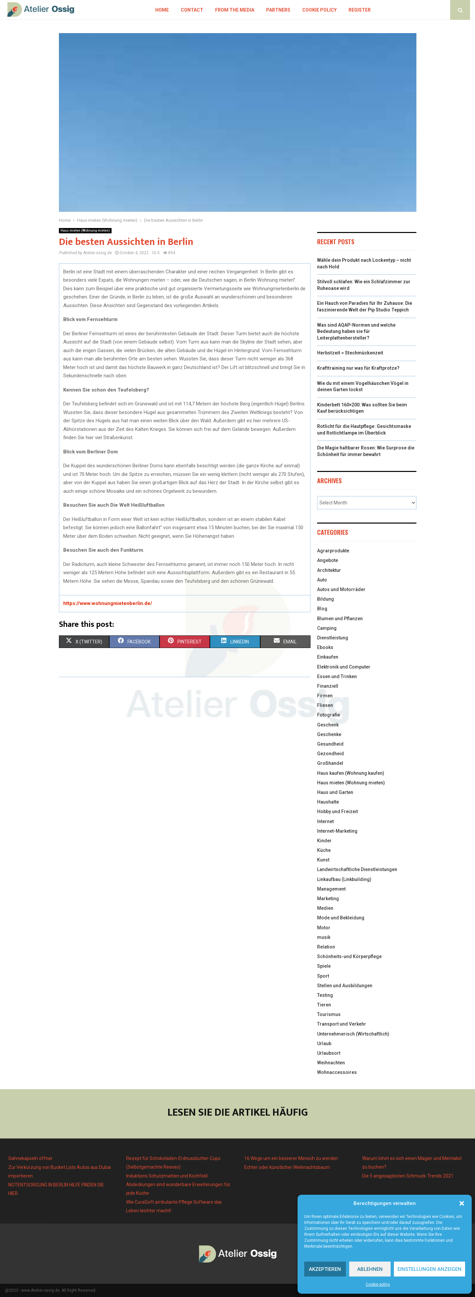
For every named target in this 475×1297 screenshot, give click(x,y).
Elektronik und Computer (343, 667)
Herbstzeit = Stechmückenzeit (350, 352)
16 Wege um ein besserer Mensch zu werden (291, 1158)
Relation (326, 947)
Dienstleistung (332, 637)
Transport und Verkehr (341, 1024)
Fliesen (325, 705)
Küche (324, 850)
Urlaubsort (328, 1053)
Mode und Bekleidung (340, 917)
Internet (325, 821)
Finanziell (327, 686)
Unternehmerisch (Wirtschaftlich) (353, 1034)
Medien (325, 908)
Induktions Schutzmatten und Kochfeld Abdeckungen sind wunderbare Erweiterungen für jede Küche (178, 1184)
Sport (323, 976)
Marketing (328, 898)
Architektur (329, 570)
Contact (192, 10)
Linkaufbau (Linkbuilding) (344, 879)
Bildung (325, 599)
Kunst (323, 859)
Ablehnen (370, 1269)
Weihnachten (331, 1062)
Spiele (324, 966)
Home (162, 10)
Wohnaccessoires (337, 1072)
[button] (461, 1203)
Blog (322, 608)
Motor (323, 927)
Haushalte (328, 802)
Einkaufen (327, 657)
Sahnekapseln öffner (30, 1158)
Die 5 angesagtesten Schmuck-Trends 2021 (407, 1176)
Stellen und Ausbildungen (344, 985)
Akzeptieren (325, 1269)
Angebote (327, 560)
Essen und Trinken (337, 676)
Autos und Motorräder (341, 589)
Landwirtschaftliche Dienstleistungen (357, 869)
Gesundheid (330, 744)
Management (331, 889)
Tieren (324, 1004)
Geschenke (329, 734)
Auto (322, 579)
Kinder (324, 840)
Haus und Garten (335, 792)
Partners (278, 10)
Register (360, 10)
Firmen (325, 695)
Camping (327, 628)
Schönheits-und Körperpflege (349, 956)
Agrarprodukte (333, 550)
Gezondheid (330, 753)
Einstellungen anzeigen (429, 1269)
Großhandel (330, 763)
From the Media (234, 10)
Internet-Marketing (337, 831)
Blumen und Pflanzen (340, 618)
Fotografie (328, 715)
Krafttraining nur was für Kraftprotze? (358, 368)
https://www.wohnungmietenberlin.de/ (107, 603)
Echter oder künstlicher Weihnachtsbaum (287, 1167)
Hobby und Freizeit (337, 811)
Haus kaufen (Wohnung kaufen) (350, 773)
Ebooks (325, 647)
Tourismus (329, 1014)
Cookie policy (378, 1284)
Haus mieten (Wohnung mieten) (85, 230)
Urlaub (324, 1043)
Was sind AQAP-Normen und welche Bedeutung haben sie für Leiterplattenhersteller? (356, 331)
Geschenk (328, 724)
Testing (325, 995)
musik (323, 937)
